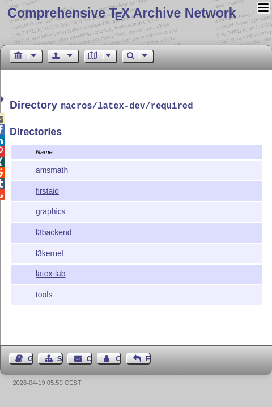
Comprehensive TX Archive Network (121, 13)
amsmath (52, 169)
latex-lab (51, 272)
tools (44, 293)
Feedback (148, 357)
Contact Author (118, 357)
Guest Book (30, 357)
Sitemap (60, 357)
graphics (51, 210)
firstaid (47, 189)
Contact (89, 357)
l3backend (53, 231)
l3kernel (49, 252)
